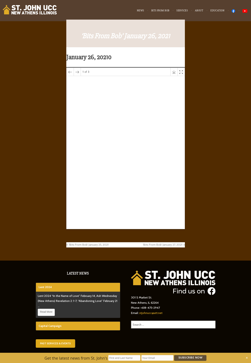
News (140, 10)
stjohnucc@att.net (150, 313)
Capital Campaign (50, 326)
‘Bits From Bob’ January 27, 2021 (162, 244)
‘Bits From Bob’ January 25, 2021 (89, 244)
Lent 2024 (45, 287)
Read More (46, 311)
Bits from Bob (160, 10)
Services (182, 10)
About (199, 10)
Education (217, 10)
